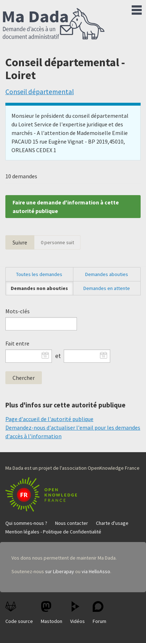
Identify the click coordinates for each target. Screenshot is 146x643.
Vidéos (77, 612)
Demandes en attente (106, 288)
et (58, 356)
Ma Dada (53, 24)
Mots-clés (17, 311)
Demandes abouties (106, 274)
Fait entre (17, 343)
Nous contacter (71, 523)
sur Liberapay (59, 571)
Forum (99, 612)
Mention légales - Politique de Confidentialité (53, 531)
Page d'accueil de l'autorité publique (49, 418)
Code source (19, 612)
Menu (137, 8)
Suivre (20, 242)
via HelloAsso (96, 571)
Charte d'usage (112, 523)
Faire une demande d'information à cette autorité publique (66, 206)
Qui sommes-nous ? (26, 523)
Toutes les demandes (39, 274)
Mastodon (51, 612)
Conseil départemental (39, 91)
